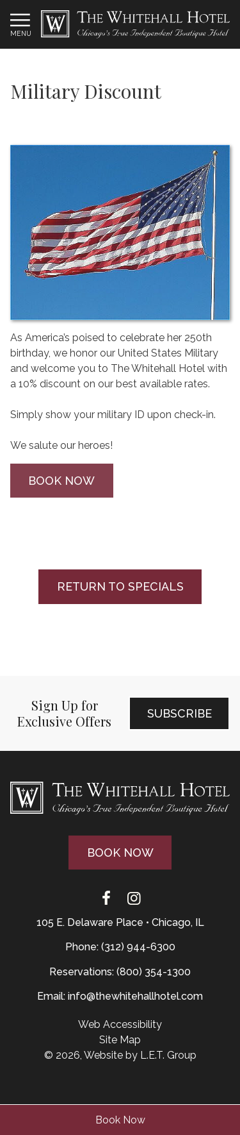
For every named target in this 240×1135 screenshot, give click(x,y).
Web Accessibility (120, 1024)
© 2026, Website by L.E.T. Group (120, 1055)
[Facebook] (106, 899)
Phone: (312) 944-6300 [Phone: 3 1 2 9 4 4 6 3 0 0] (120, 947)
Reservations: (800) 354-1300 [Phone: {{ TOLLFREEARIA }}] (120, 972)
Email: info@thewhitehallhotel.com (120, 996)
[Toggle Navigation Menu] (20, 24)
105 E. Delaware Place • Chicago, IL (120, 922)
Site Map (120, 1040)
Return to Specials (120, 586)
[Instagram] (134, 899)
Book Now (120, 1120)
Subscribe (179, 713)
